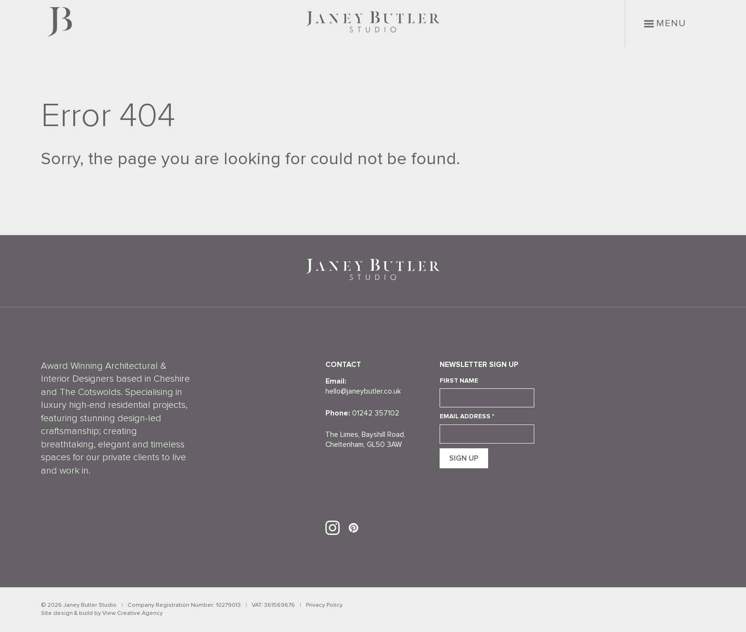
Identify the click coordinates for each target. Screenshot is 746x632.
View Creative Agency (132, 613)
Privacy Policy (324, 605)
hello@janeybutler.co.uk (363, 391)
